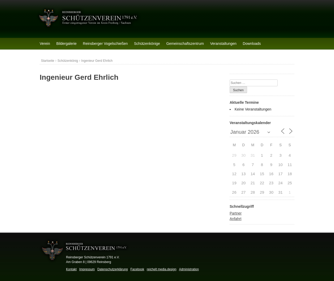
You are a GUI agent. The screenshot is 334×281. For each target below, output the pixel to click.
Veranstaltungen (223, 43)
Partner (236, 213)
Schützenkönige (147, 43)
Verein (45, 43)
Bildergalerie (66, 43)
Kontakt (71, 269)
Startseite (47, 61)
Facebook (137, 269)
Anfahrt (235, 219)
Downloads (252, 43)
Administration (189, 269)
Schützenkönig (67, 61)
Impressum (87, 269)
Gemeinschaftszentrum (185, 43)
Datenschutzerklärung (112, 269)
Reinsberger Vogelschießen (105, 43)
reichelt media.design (161, 269)
